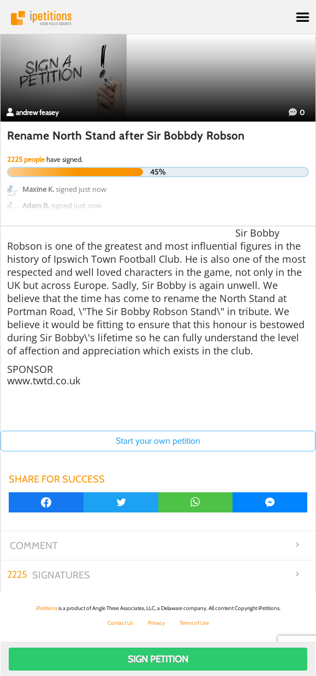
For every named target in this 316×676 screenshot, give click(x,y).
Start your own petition (158, 441)
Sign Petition (158, 659)
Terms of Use (194, 622)
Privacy (156, 622)
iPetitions (158, 18)
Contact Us (120, 622)
